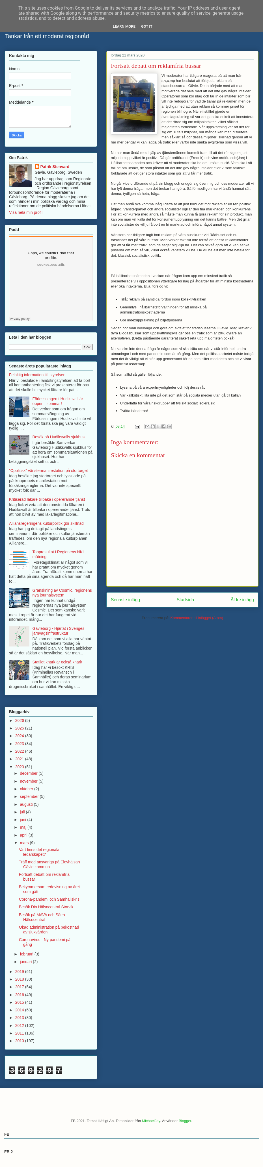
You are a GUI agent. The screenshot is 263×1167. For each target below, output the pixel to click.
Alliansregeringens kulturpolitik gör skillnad (46, 523)
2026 (20, 720)
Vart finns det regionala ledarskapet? (39, 852)
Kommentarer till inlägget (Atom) (196, 618)
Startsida (185, 599)
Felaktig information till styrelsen (37, 375)
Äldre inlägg (242, 599)
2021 (20, 759)
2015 (20, 1002)
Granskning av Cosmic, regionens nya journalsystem (62, 592)
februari (27, 954)
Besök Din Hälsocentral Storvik (46, 907)
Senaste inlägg (125, 599)
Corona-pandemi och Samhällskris (49, 899)
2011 (20, 1033)
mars (25, 843)
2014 (20, 1010)
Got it (146, 26)
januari (26, 961)
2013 (20, 1017)
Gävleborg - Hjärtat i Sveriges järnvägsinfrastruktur (59, 630)
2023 (20, 743)
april (24, 835)
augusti (27, 804)
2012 (20, 1025)
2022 (20, 751)
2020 (20, 767)
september (30, 796)
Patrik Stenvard (55, 166)
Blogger (185, 1121)
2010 (20, 1040)
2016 (20, 994)
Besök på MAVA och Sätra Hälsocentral (42, 917)
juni (23, 819)
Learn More (124, 26)
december (29, 773)
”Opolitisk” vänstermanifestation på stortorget (48, 470)
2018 (20, 979)
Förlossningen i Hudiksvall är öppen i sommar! (58, 401)
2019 (20, 971)
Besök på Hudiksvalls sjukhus (59, 437)
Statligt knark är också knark (57, 662)
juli (23, 812)
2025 (20, 728)
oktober (27, 789)
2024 (20, 735)
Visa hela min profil (25, 212)
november (29, 781)
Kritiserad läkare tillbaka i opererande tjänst (47, 499)
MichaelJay (151, 1121)
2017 (20, 987)
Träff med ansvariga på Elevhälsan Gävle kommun (49, 864)
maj (23, 827)
